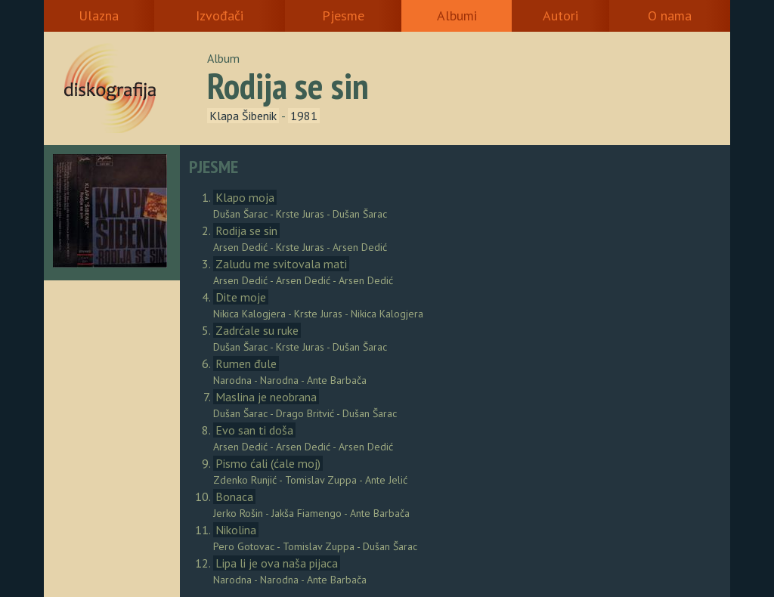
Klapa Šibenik (243, 115)
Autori (560, 15)
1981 (303, 115)
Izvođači (219, 15)
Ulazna (99, 15)
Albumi (457, 15)
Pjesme (343, 15)
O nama (670, 15)
